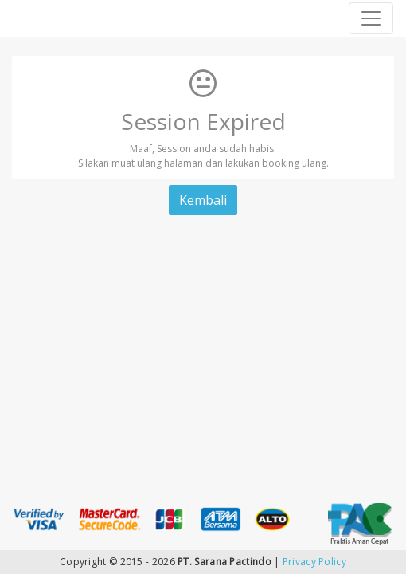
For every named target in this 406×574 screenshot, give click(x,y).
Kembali (203, 200)
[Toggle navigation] (371, 18)
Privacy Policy (314, 561)
